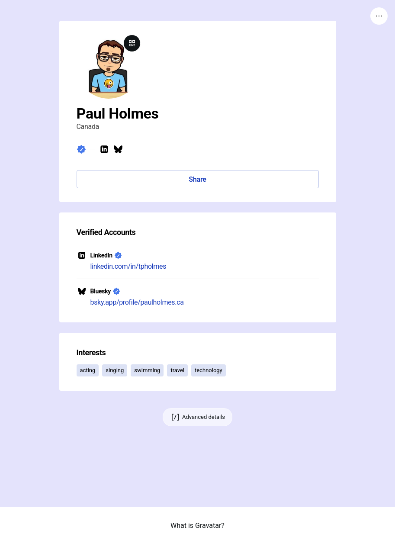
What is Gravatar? (197, 525)
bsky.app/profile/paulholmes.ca (137, 302)
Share (197, 179)
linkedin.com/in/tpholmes (128, 266)
